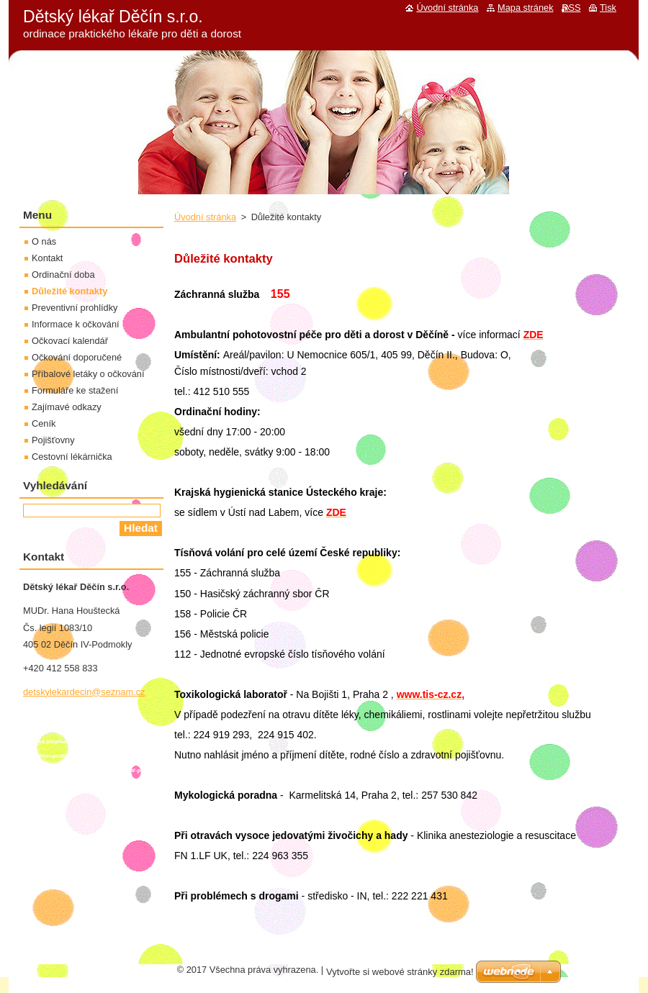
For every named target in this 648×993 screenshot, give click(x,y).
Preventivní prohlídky (75, 307)
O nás (44, 241)
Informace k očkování (76, 324)
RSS (571, 7)
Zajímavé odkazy (67, 407)
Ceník (43, 423)
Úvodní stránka (205, 217)
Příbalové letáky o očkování (88, 373)
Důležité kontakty (69, 291)
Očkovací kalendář (70, 340)
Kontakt (47, 258)
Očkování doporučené (77, 357)
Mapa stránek (526, 7)
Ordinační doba (63, 274)
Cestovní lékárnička (72, 456)
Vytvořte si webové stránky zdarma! (400, 971)
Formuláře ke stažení (75, 390)
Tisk (608, 7)
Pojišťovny (53, 440)
